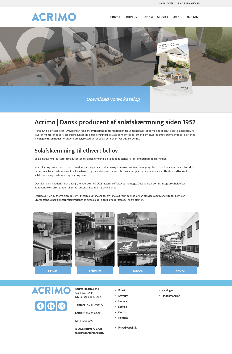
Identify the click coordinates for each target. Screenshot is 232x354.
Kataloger (166, 3)
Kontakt (193, 17)
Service (162, 17)
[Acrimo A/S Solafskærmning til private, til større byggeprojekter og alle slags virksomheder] (55, 17)
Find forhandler (188, 3)
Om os (177, 17)
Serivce (179, 271)
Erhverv (130, 17)
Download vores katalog (113, 99)
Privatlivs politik (127, 327)
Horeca (146, 17)
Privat (114, 17)
